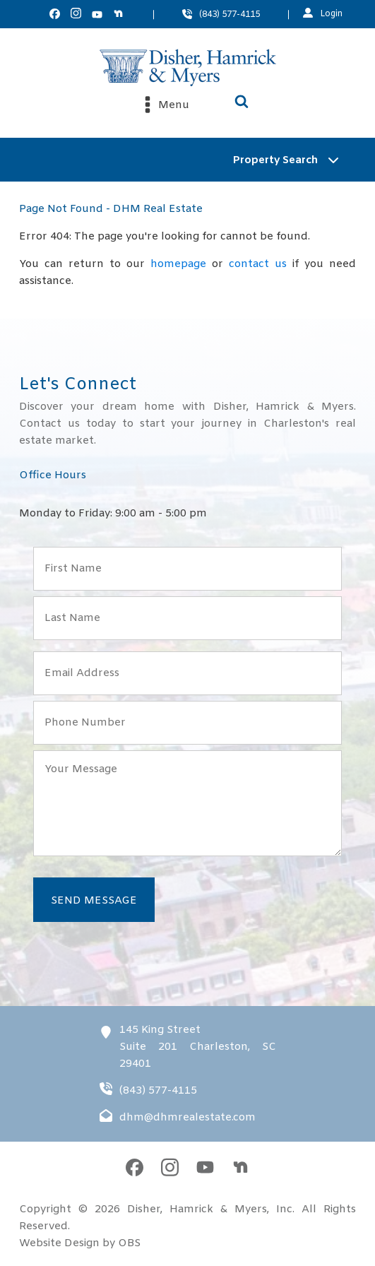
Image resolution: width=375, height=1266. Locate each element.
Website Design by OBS (80, 1243)
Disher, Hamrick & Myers (197, 1209)
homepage (178, 264)
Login (331, 14)
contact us (258, 264)
